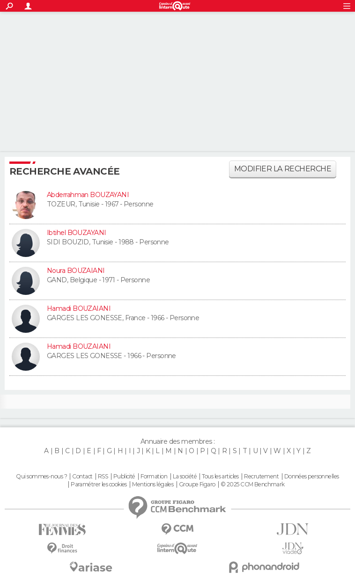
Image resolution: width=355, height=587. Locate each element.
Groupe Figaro (197, 484)
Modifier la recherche (282, 168)
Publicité (124, 476)
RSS (103, 476)
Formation (154, 476)
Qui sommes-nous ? (41, 476)
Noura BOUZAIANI (76, 270)
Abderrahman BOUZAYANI (88, 195)
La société (185, 476)
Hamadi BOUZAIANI (79, 308)
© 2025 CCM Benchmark (253, 484)
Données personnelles (311, 476)
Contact (82, 476)
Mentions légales (152, 484)
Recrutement (261, 476)
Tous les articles (220, 476)
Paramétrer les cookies (99, 484)
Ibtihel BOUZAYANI (76, 232)
